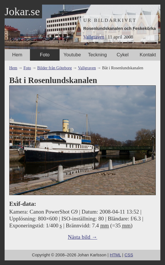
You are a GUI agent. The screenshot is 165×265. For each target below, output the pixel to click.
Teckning (97, 54)
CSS (128, 255)
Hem (17, 54)
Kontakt (148, 54)
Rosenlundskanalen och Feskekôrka (119, 28)
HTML (115, 255)
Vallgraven (93, 37)
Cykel (123, 54)
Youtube (72, 54)
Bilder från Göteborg (54, 68)
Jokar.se (22, 11)
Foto (45, 54)
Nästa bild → (82, 237)
